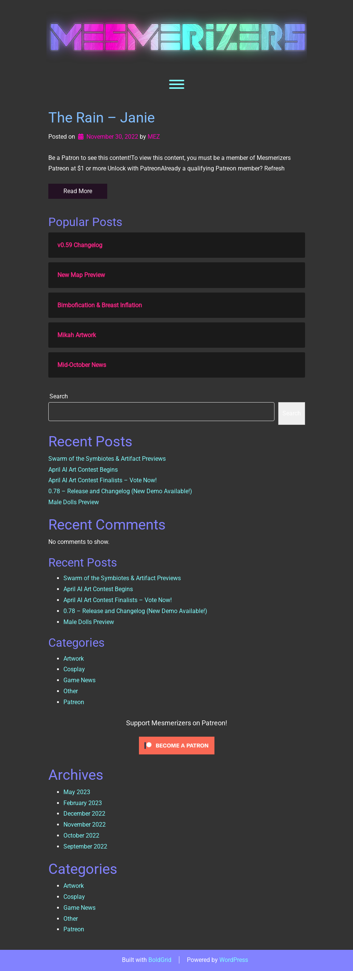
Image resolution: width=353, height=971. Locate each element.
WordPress (233, 959)
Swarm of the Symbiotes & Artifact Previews (107, 458)
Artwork (73, 658)
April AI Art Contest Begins (83, 469)
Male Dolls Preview (73, 502)
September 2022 (85, 846)
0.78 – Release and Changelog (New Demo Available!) (120, 491)
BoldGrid (159, 959)
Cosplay (74, 669)
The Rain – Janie (101, 117)
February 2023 (82, 803)
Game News (79, 680)
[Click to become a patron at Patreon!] (176, 745)
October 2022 (81, 835)
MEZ (154, 136)
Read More (77, 191)
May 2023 (76, 792)
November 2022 (84, 824)
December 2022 (84, 813)
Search (58, 396)
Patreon (73, 702)
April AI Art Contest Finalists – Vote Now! (102, 480)
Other (70, 691)
